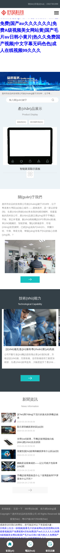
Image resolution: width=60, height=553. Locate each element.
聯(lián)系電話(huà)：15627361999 (43, 4)
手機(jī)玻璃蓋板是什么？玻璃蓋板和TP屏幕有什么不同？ (37, 477)
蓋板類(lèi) (21, 122)
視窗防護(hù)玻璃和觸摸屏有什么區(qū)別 (38, 451)
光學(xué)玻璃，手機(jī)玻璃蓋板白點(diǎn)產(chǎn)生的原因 (35, 440)
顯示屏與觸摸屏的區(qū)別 (30, 426)
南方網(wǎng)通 (48, 508)
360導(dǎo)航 (31, 508)
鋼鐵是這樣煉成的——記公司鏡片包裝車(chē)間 (37, 465)
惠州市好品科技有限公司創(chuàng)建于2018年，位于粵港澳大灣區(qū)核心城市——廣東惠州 (28, 93)
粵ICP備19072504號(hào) (35, 519)
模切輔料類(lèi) (36, 122)
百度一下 (17, 508)
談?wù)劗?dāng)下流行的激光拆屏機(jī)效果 (37, 416)
